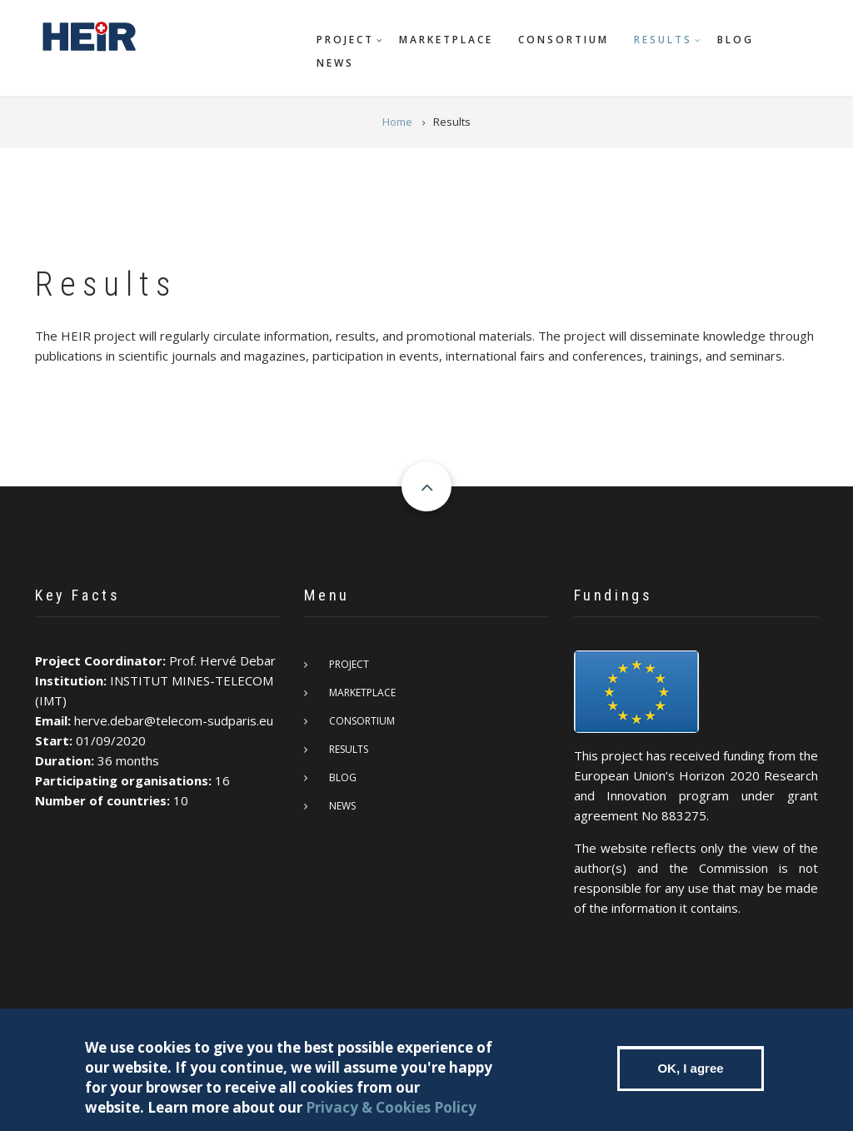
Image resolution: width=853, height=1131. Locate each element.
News (335, 63)
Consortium (563, 39)
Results (663, 39)
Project (345, 39)
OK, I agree (690, 1074)
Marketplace (446, 39)
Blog (735, 39)
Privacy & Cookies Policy (391, 1113)
